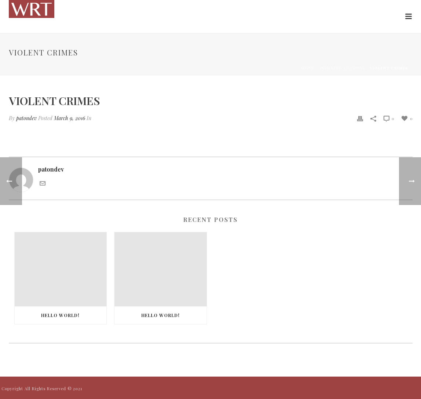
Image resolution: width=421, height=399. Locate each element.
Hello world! (60, 315)
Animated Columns (342, 68)
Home (308, 68)
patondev (26, 118)
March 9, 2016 (69, 118)
